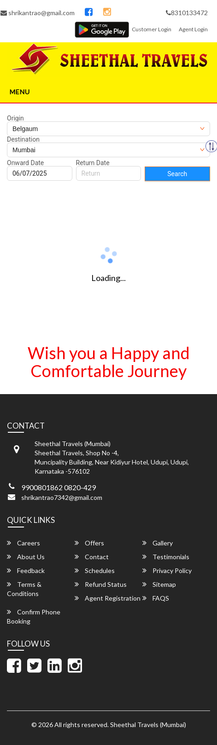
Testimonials (165, 557)
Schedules (95, 570)
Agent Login (193, 29)
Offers (89, 543)
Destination (23, 139)
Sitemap (159, 584)
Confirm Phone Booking (33, 616)
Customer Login (151, 29)
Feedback (26, 570)
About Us (26, 557)
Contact (92, 557)
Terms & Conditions (24, 588)
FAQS (155, 598)
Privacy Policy (167, 570)
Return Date (93, 163)
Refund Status (101, 584)
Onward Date (25, 163)
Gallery (157, 543)
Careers (23, 543)
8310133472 (187, 13)
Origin (15, 118)
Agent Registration (108, 598)
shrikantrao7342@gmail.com (61, 497)
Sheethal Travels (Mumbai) (148, 724)
